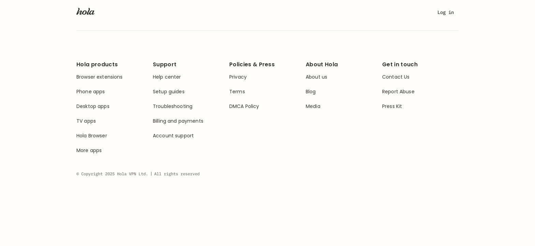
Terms (237, 91)
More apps (89, 150)
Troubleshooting (172, 106)
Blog (311, 91)
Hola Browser (91, 136)
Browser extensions (99, 77)
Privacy (238, 77)
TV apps (86, 121)
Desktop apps (93, 106)
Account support (173, 136)
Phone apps (90, 91)
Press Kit (392, 106)
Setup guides (169, 91)
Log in (445, 12)
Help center (167, 77)
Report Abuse (398, 91)
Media (313, 106)
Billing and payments (178, 121)
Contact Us (395, 77)
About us (316, 77)
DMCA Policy (244, 106)
